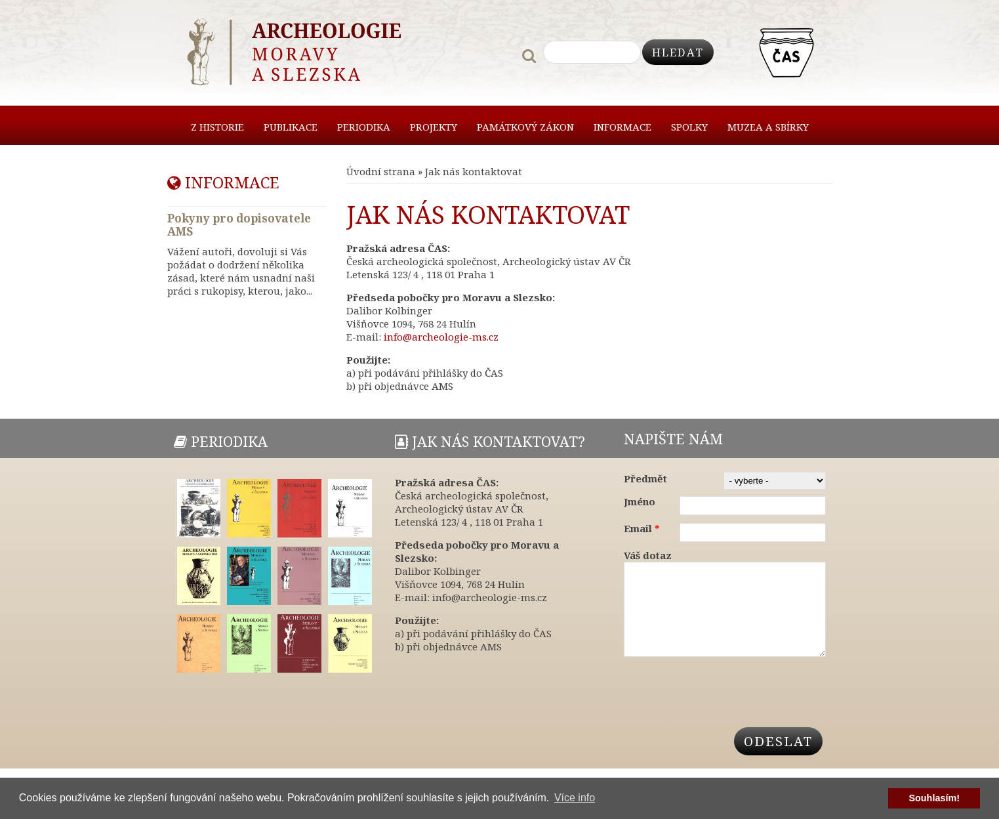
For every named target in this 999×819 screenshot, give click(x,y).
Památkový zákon (525, 126)
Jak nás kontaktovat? (490, 441)
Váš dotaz (648, 555)
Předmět (645, 478)
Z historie (217, 126)
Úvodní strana (380, 171)
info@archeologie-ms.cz (441, 336)
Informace (622, 126)
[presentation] (723, 702)
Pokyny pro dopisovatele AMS (239, 225)
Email (642, 528)
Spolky (689, 126)
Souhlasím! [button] (934, 798)
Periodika (363, 126)
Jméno (639, 501)
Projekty (433, 126)
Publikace (290, 126)
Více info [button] (574, 797)
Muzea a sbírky (768, 126)
